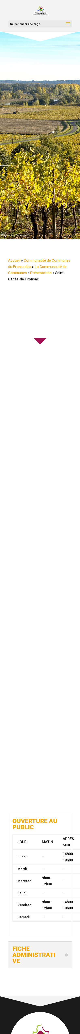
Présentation (41, 273)
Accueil (14, 260)
